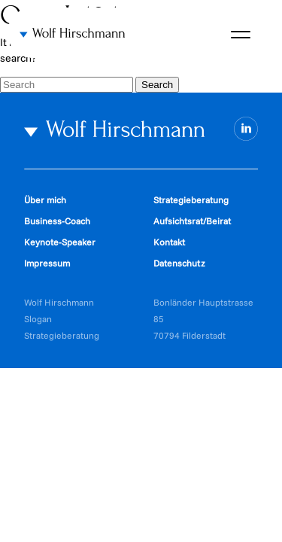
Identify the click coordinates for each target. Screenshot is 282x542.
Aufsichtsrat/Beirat (192, 221)
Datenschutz (179, 263)
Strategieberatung (191, 200)
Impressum (47, 263)
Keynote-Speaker (60, 242)
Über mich (45, 200)
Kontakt (169, 242)
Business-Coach (57, 221)
